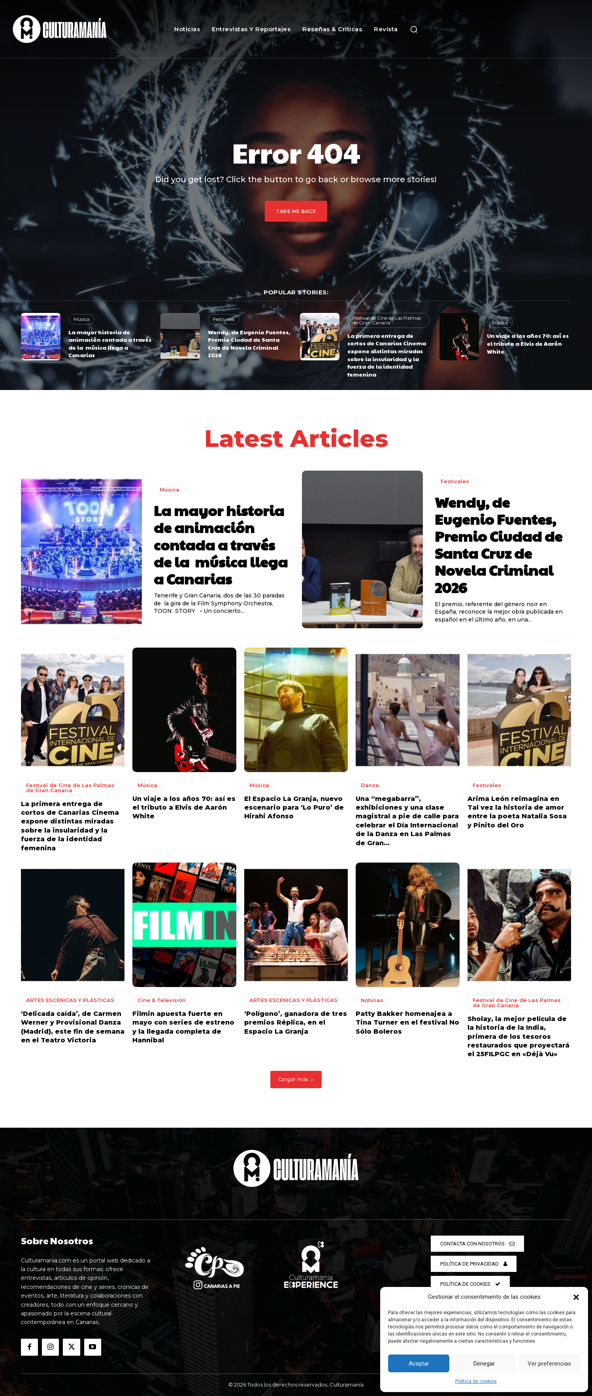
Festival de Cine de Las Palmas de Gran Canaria (387, 320)
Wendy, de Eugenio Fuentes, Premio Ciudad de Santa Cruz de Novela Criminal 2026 (249, 343)
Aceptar (419, 1363)
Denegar (484, 1363)
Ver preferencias (549, 1363)
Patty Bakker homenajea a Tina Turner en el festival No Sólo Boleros (407, 1022)
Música (81, 319)
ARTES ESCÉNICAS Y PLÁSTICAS (70, 1000)
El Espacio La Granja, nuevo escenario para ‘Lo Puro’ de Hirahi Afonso (294, 807)
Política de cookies (476, 1381)
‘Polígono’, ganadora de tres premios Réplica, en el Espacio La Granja (295, 1022)
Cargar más (296, 1079)
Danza (370, 785)
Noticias (372, 1000)
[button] (576, 1297)
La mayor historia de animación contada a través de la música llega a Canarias (109, 343)
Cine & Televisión (162, 1000)
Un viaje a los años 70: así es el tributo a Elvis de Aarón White (528, 343)
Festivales (223, 319)
